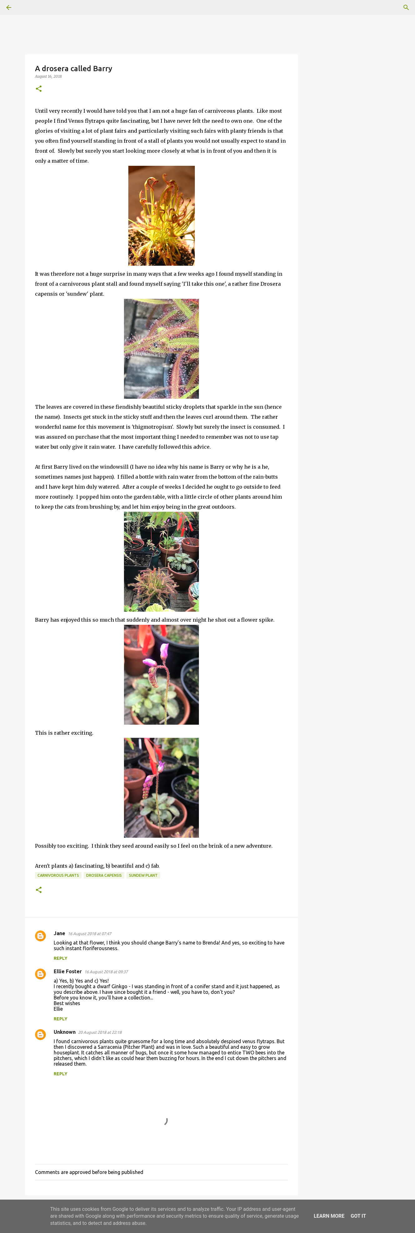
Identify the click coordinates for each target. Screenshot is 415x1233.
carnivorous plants (58, 875)
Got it (358, 1216)
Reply (60, 958)
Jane (59, 933)
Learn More (329, 1216)
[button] (38, 89)
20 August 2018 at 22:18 (99, 1032)
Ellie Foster (68, 971)
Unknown (65, 1032)
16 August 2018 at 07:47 (89, 933)
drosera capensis (104, 875)
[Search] (26, 7)
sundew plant (143, 875)
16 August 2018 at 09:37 (106, 971)
